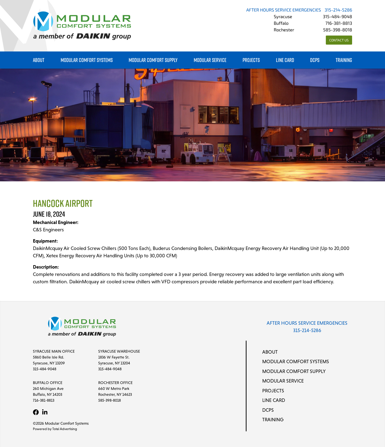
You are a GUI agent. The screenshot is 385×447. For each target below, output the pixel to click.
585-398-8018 (337, 30)
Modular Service (210, 60)
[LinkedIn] (45, 412)
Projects (251, 60)
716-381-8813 (338, 23)
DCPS (314, 60)
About (38, 60)
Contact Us (339, 40)
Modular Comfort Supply (153, 60)
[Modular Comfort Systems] (82, 25)
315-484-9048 (337, 17)
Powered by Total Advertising (55, 429)
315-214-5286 (338, 10)
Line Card (285, 60)
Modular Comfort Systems (87, 60)
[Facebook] (36, 412)
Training (344, 60)
